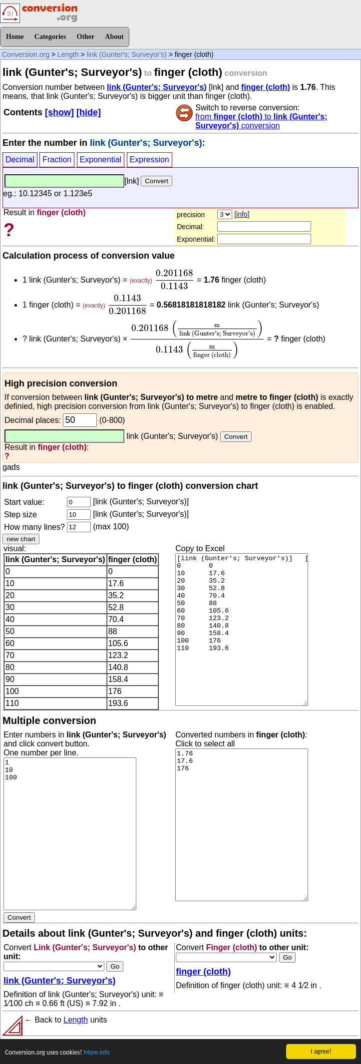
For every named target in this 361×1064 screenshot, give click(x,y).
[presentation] (174, 279)
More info (99, 1052)
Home (15, 36)
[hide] (88, 112)
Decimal (19, 159)
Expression (149, 159)
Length (68, 54)
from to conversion (261, 121)
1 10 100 (69, 833)
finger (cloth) (265, 87)
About (114, 36)
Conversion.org (25, 54)
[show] (59, 112)
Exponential (101, 159)
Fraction (56, 159)
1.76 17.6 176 (241, 824)
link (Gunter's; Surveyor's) (127, 54)
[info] (241, 214)
